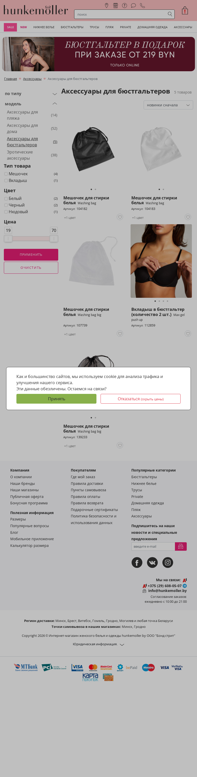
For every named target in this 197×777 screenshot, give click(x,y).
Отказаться (141, 399)
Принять (56, 399)
